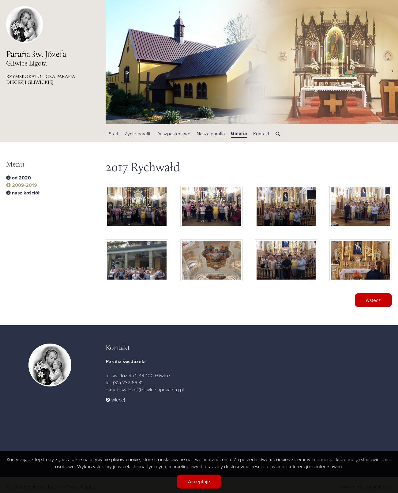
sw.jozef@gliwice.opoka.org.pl (152, 389)
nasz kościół (25, 193)
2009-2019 (24, 185)
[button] (137, 133)
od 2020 (21, 178)
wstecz (373, 300)
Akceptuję (199, 481)
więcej (118, 399)
